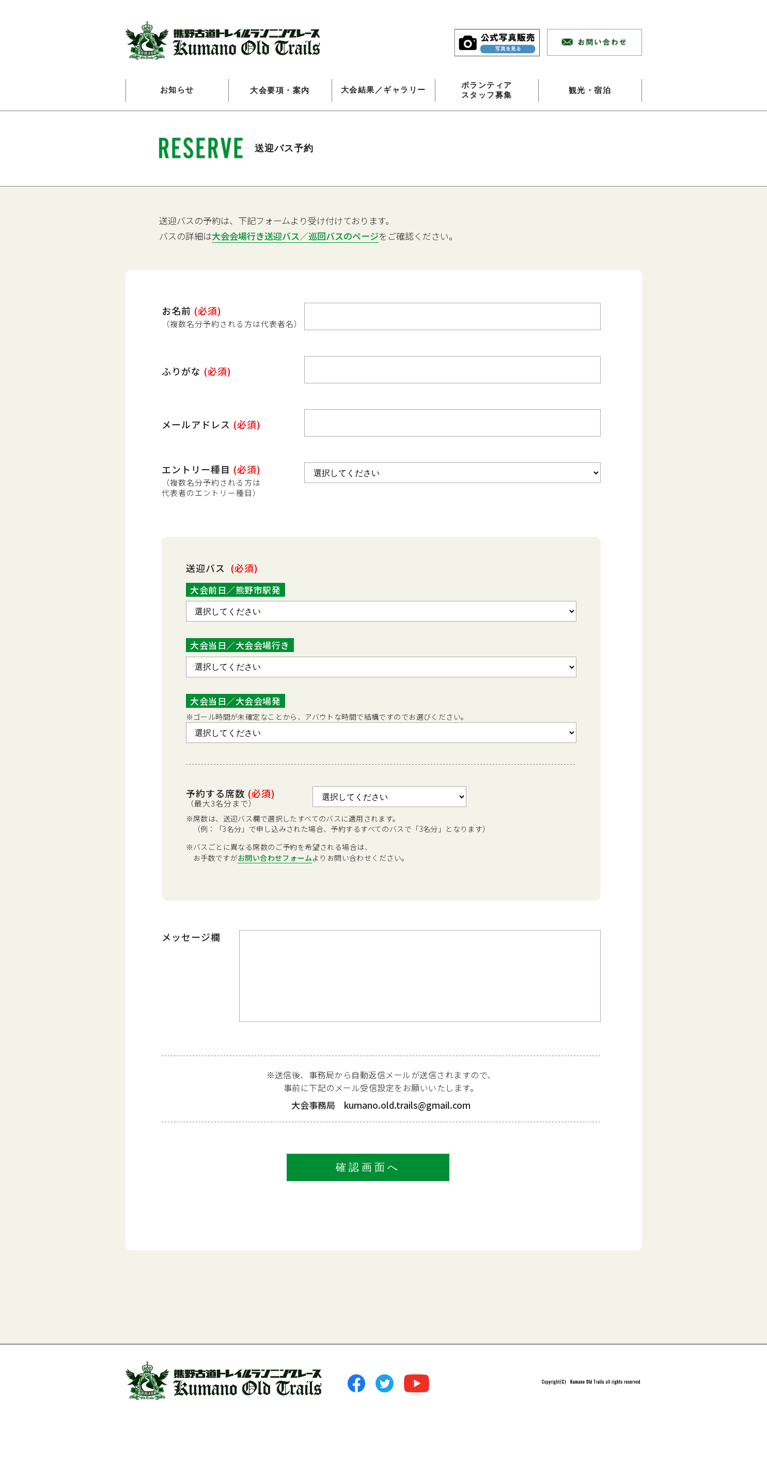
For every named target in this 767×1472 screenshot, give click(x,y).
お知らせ (177, 90)
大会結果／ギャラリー (383, 90)
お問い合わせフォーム (275, 857)
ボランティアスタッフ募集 (486, 90)
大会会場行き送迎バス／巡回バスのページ (295, 235)
